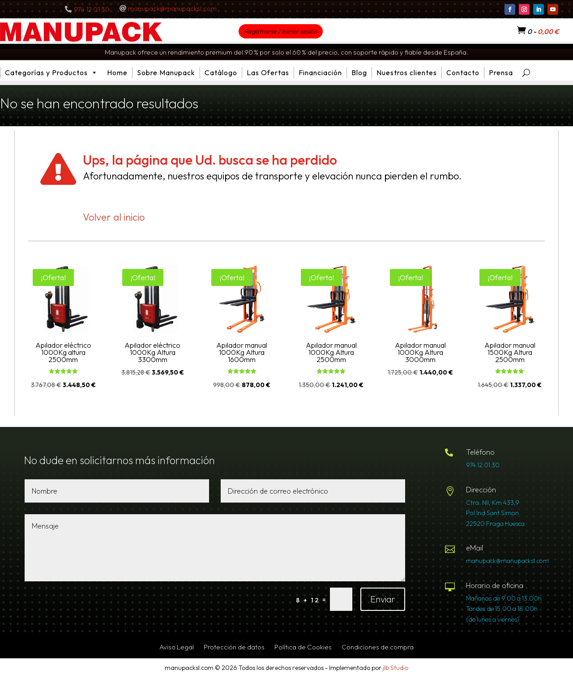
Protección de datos (234, 647)
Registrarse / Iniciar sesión (280, 31)
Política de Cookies (303, 647)
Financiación (320, 72)
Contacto (462, 72)
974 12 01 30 (91, 9)
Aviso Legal (176, 647)
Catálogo (221, 72)
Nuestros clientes (406, 72)
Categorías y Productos (51, 72)
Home (117, 72)
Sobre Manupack (166, 72)
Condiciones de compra (378, 647)
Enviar (382, 599)
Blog (359, 72)
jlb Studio (395, 668)
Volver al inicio (114, 217)
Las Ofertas (268, 72)
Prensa (501, 72)
